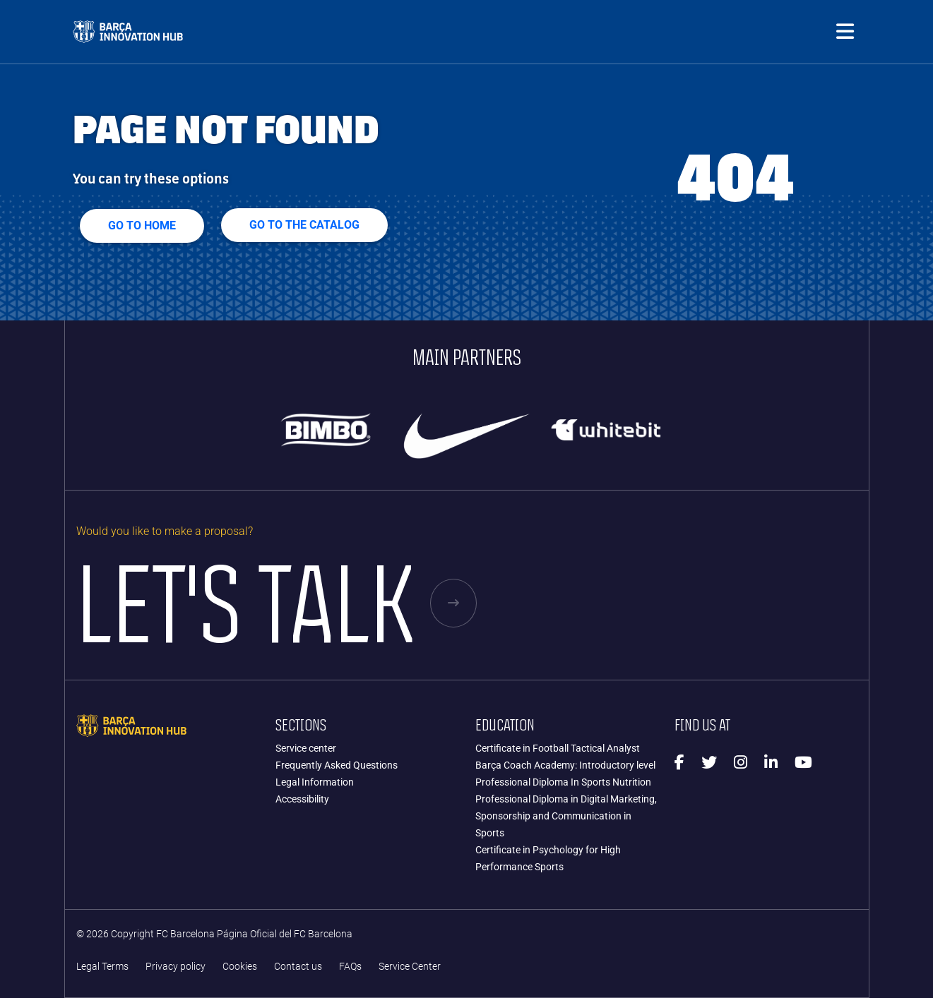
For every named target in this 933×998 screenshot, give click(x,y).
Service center (305, 748)
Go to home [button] (142, 225)
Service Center (410, 967)
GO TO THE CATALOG (304, 225)
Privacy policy (175, 967)
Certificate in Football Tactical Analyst (557, 748)
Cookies (239, 967)
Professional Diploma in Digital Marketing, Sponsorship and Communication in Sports (566, 815)
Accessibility (302, 799)
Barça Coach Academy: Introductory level (565, 765)
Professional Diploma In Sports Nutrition (563, 782)
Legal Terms (102, 967)
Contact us (298, 967)
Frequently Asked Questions (336, 765)
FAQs (350, 967)
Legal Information (314, 782)
